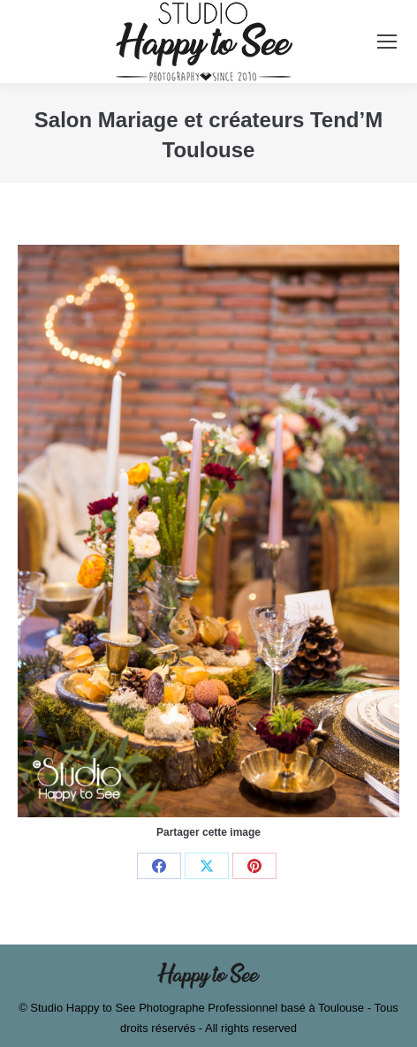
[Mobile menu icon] (387, 41)
